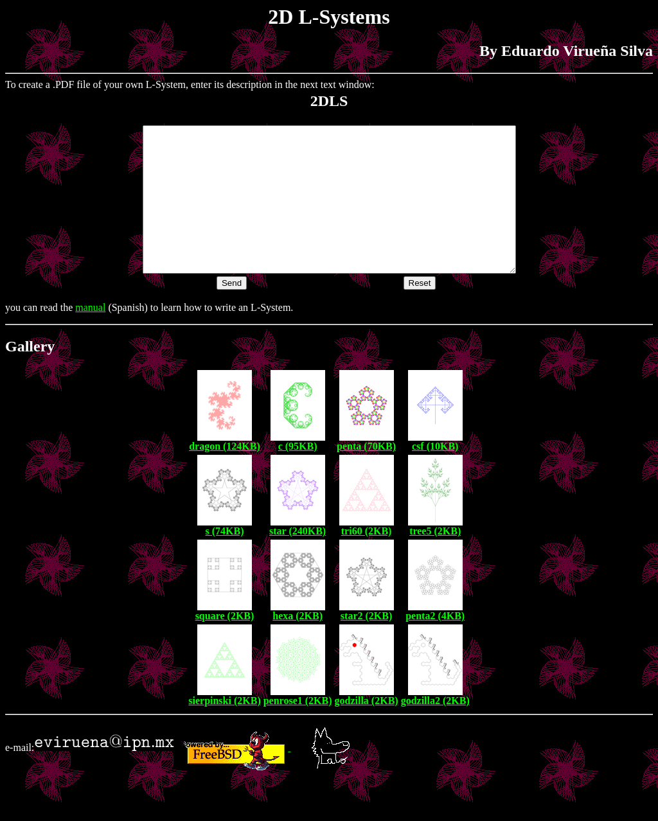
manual (90, 336)
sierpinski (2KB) (224, 729)
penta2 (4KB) (435, 644)
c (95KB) (297, 475)
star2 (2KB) (366, 644)
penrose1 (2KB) (297, 729)
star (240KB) (297, 559)
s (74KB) (224, 559)
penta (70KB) (366, 475)
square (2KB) (224, 644)
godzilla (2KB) (366, 729)
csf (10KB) (435, 475)
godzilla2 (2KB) (435, 729)
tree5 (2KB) (435, 559)
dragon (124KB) (224, 475)
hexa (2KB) (297, 644)
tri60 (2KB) (366, 559)
